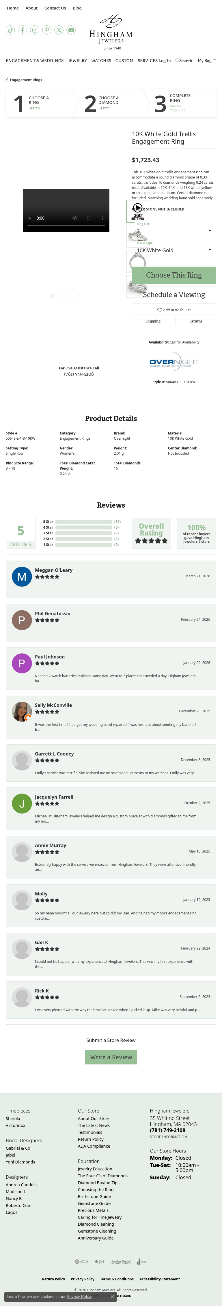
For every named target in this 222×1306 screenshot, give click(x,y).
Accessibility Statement (159, 1279)
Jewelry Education (95, 1169)
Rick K (42, 991)
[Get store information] (168, 1136)
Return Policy (91, 1139)
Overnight (122, 438)
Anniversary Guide (96, 1238)
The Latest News (94, 1125)
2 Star (48, 538)
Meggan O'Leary (53, 570)
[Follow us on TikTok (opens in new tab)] (10, 30)
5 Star (48, 521)
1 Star (48, 544)
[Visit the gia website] (82, 1261)
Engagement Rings (26, 79)
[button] (31, 8)
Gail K (41, 942)
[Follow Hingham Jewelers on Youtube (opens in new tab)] (71, 30)
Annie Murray (50, 845)
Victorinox (15, 1125)
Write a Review (111, 1057)
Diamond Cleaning (96, 1224)
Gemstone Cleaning (97, 1231)
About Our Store (94, 1118)
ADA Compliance (94, 1146)
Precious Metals (93, 1210)
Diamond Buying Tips (99, 1182)
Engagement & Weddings (35, 60)
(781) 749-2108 (79, 374)
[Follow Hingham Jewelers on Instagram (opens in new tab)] (34, 30)
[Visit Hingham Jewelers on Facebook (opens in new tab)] (22, 30)
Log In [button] (164, 61)
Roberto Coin (18, 1205)
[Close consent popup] (112, 1297)
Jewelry (77, 60)
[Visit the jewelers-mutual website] (121, 1261)
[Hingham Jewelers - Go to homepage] (111, 31)
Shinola (13, 1118)
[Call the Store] (167, 1130)
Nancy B (14, 1198)
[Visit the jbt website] (99, 1261)
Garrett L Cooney (54, 754)
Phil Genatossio (52, 613)
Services (148, 60)
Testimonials (90, 1132)
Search (34, 108)
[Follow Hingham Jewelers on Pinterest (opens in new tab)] (46, 30)
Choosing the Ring (96, 1189)
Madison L (16, 1191)
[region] (66, 249)
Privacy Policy (82, 1279)
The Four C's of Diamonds (103, 1175)
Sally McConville (53, 705)
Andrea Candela (21, 1184)
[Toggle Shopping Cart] (207, 61)
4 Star (48, 527)
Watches (101, 60)
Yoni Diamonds (20, 1162)
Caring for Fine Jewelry (100, 1217)
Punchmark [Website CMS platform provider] (121, 1296)
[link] (12, 8)
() (117, 521)
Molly (41, 894)
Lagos (11, 1212)
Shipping (153, 321)
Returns (196, 321)
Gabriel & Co (18, 1148)
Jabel (10, 1155)
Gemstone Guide (94, 1203)
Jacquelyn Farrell (54, 797)
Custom (124, 60)
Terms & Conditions (117, 1279)
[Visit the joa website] (142, 1261)
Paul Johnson (50, 657)
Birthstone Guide (94, 1196)
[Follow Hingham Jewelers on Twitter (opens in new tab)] (59, 30)
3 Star (48, 533)
